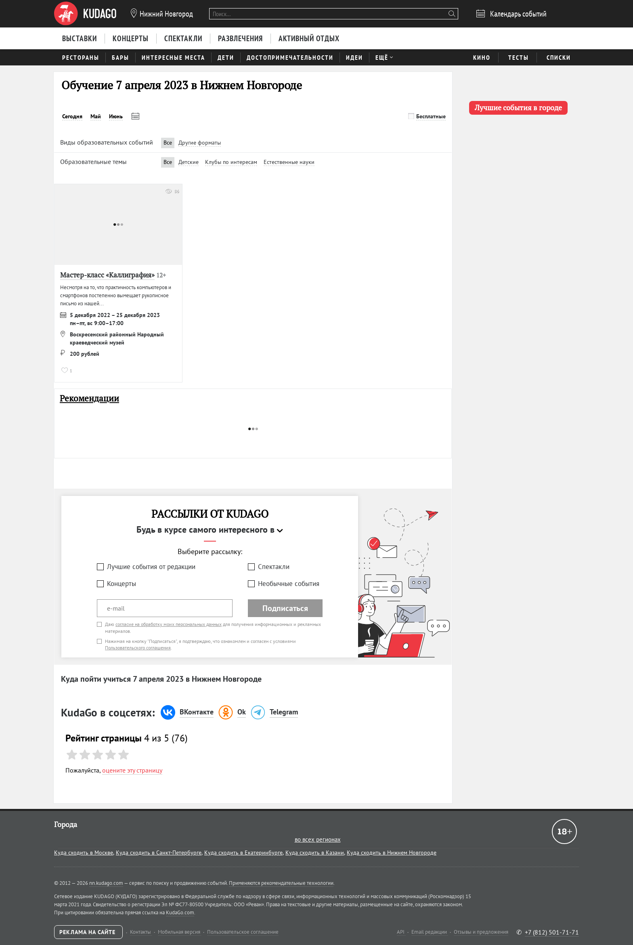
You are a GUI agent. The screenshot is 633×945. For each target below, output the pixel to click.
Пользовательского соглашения (138, 648)
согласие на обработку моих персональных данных (168, 624)
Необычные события (288, 583)
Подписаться (285, 608)
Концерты (121, 583)
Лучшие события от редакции (151, 566)
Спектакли (273, 566)
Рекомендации (89, 398)
